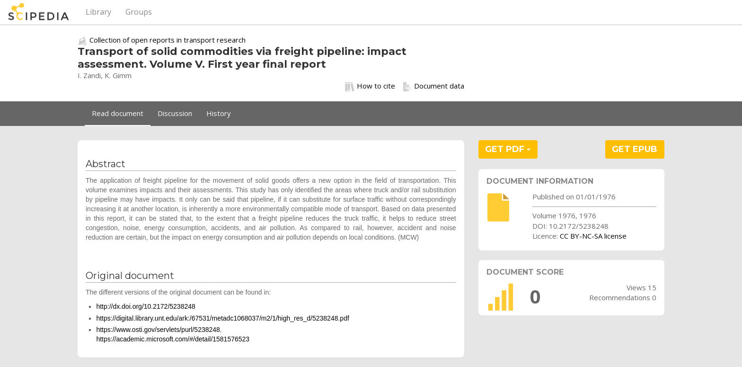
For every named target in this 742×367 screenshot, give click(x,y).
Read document (117, 113)
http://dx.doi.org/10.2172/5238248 (145, 306)
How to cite (370, 86)
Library (98, 12)
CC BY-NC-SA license (593, 236)
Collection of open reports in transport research (167, 40)
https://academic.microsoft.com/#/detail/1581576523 (172, 339)
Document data (433, 86)
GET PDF (507, 149)
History (218, 113)
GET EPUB (634, 149)
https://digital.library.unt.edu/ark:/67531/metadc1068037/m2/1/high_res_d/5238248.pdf (222, 318)
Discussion (175, 113)
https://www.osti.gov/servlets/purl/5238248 (158, 329)
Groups (138, 12)
